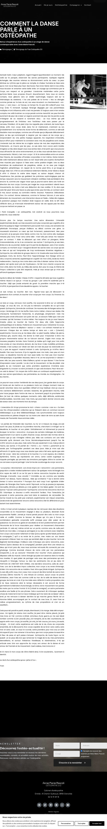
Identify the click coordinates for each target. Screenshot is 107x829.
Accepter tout (96, 823)
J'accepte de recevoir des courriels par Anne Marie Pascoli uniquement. (92, 754)
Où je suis (48, 3)
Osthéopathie (61, 3)
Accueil (38, 3)
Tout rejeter (81, 823)
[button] (76, 3)
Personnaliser (66, 823)
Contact (87, 3)
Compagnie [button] (76, 3)
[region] (53, 821)
